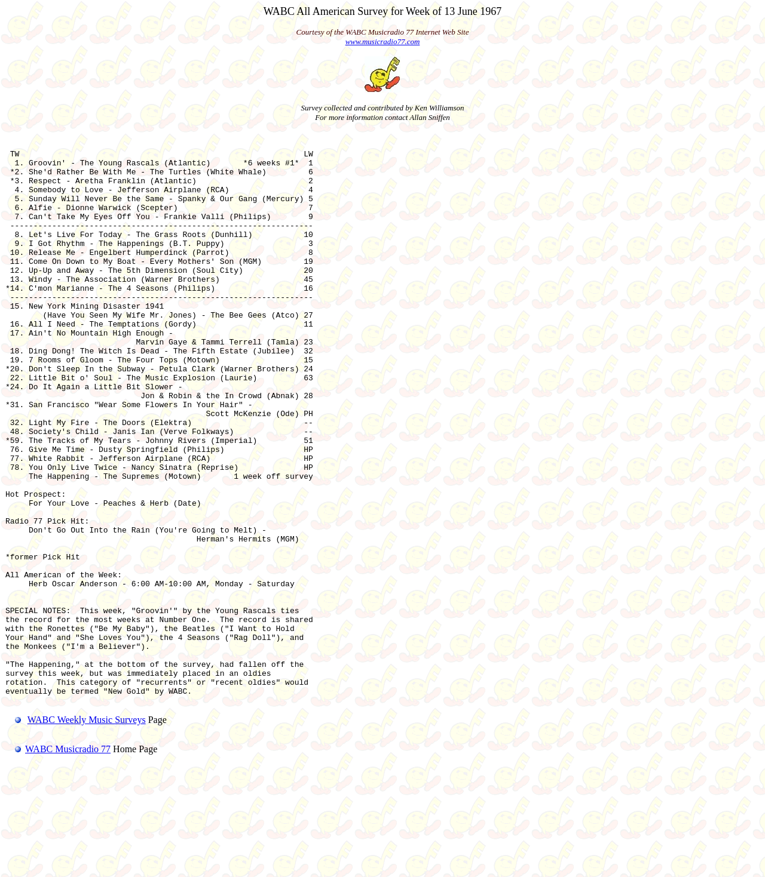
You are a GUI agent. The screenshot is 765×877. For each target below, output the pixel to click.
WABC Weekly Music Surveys (86, 832)
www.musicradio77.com (382, 41)
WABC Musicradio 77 (58, 862)
